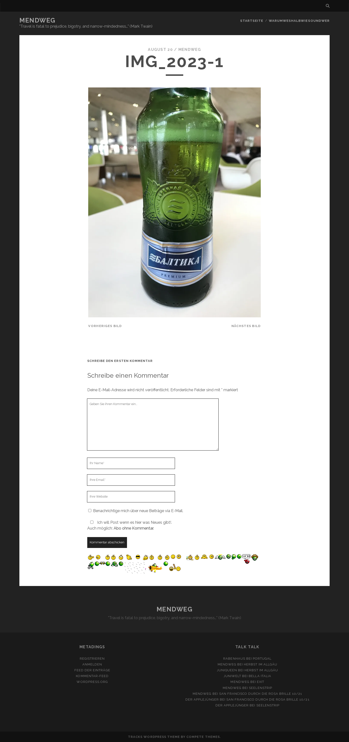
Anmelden (92, 664)
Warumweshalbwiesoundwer (300, 20)
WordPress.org (92, 682)
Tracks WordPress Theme (154, 737)
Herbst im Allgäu (260, 664)
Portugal (262, 658)
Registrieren (92, 658)
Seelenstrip (260, 687)
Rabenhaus (234, 658)
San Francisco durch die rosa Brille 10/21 (260, 693)
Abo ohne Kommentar (133, 528)
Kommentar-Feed (92, 676)
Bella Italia (260, 676)
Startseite (252, 20)
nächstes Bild (246, 326)
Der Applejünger (202, 699)
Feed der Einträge (92, 670)
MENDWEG (37, 20)
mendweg (189, 49)
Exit (260, 682)
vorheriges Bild (105, 326)
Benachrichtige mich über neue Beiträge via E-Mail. (138, 510)
